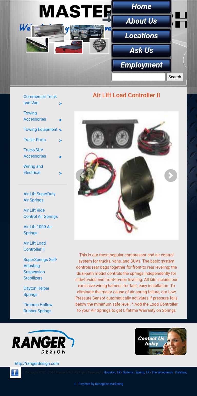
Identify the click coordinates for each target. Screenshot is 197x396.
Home (142, 6)
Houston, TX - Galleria (118, 372)
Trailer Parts (44, 140)
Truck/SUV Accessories (44, 154)
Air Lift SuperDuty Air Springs (39, 196)
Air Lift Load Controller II (35, 246)
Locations (141, 35)
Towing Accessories (44, 117)
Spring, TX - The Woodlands (154, 372)
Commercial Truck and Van (44, 101)
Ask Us (141, 50)
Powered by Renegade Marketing (100, 384)
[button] (82, 175)
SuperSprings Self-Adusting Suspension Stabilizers (40, 269)
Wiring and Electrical (44, 170)
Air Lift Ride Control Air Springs (41, 213)
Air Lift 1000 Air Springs (38, 229)
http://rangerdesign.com (37, 363)
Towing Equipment (44, 130)
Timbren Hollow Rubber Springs (38, 307)
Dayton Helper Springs (36, 291)
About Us (141, 20)
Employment (142, 64)
